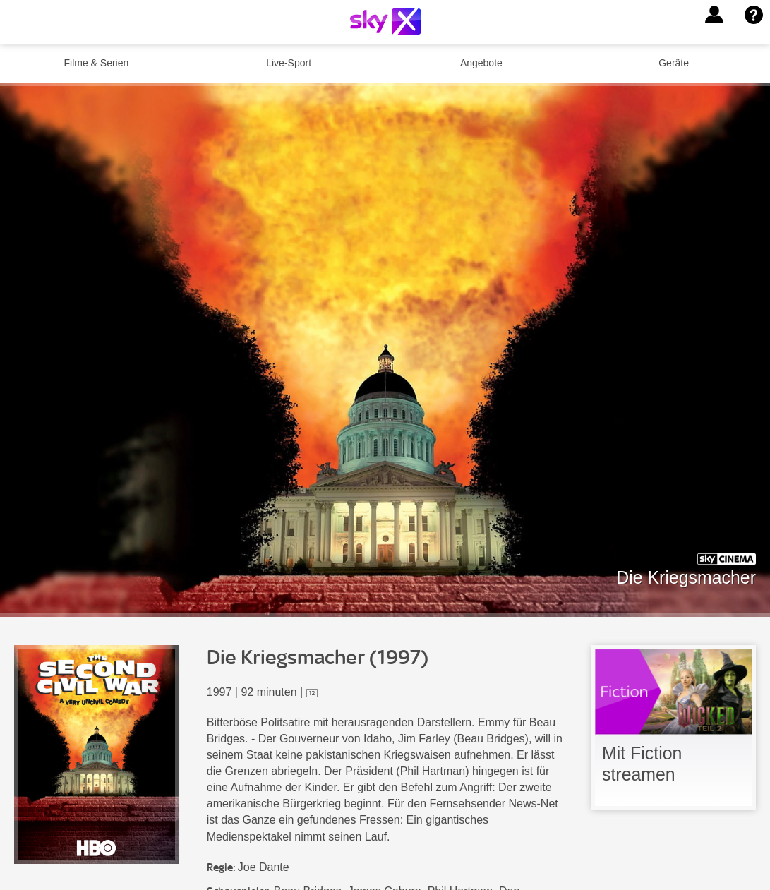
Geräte (673, 62)
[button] (714, 15)
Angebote (481, 62)
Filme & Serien (96, 62)
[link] (673, 727)
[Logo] (385, 21)
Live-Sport (288, 62)
